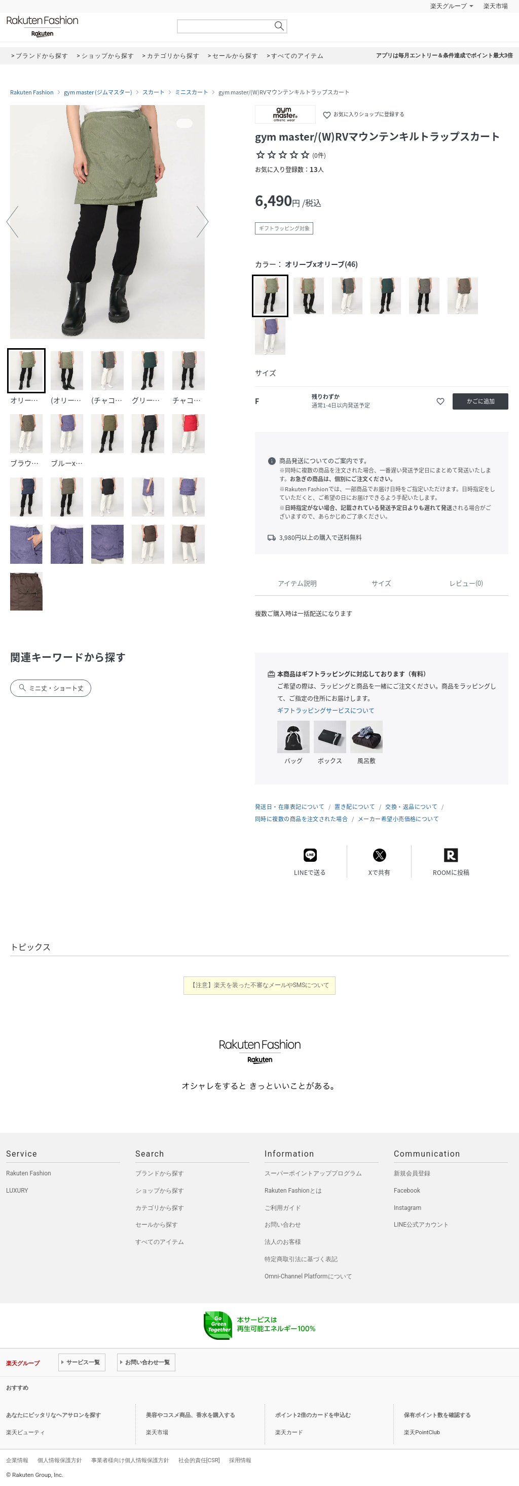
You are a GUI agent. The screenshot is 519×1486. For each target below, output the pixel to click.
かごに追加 (481, 401)
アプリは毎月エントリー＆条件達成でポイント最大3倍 (444, 55)
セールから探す (156, 1224)
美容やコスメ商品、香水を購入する (190, 1415)
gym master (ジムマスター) (98, 92)
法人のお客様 (283, 1241)
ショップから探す (159, 1190)
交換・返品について (411, 806)
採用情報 (240, 1460)
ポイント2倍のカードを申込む (313, 1415)
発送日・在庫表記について (289, 806)
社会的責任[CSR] (199, 1460)
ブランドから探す (159, 1173)
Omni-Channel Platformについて (308, 1276)
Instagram (407, 1207)
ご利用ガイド (283, 1207)
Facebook (407, 1190)
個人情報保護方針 (60, 1460)
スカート (153, 92)
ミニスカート (191, 92)
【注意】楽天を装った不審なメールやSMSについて (260, 985)
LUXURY (17, 1190)
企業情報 (17, 1460)
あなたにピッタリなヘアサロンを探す (53, 1415)
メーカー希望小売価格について (398, 819)
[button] (12, 221)
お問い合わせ (283, 1224)
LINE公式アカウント (421, 1224)
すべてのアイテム (159, 1241)
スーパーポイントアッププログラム (313, 1173)
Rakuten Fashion (84, 26)
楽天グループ (448, 6)
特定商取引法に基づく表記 (301, 1259)
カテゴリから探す (159, 1207)
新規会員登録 (412, 1173)
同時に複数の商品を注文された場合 (301, 819)
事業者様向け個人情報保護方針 (130, 1460)
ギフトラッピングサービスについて (326, 710)
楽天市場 (496, 6)
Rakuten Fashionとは (293, 1190)
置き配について (355, 806)
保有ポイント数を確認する (437, 1415)
